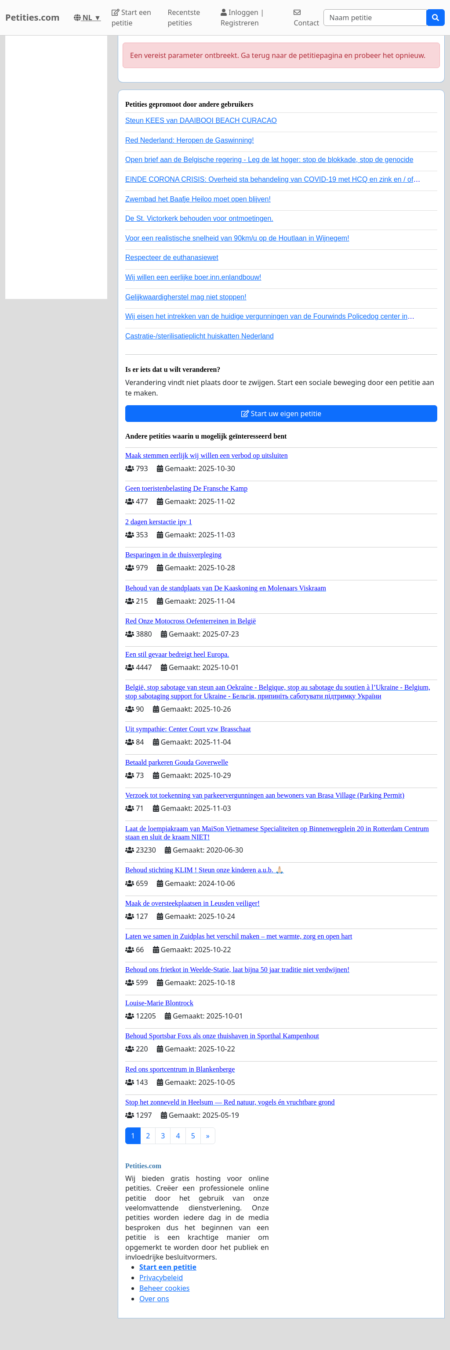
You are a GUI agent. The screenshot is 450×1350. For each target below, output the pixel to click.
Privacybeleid (161, 1277)
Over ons (154, 1298)
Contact (306, 18)
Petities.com (32, 17)
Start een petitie (131, 17)
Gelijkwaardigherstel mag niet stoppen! (186, 297)
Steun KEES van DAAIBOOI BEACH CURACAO (201, 120)
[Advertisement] (56, 167)
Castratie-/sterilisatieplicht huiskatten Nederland (199, 336)
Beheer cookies (164, 1288)
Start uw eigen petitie (281, 413)
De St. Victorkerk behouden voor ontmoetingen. (199, 218)
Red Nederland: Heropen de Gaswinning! (189, 140)
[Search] (375, 17)
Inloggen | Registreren (242, 17)
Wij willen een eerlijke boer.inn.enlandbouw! (193, 277)
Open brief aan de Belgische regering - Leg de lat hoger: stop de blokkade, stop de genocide (269, 159)
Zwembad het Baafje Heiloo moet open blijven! (198, 199)
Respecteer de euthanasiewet (171, 257)
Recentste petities (183, 17)
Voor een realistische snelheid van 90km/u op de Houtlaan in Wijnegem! (237, 238)
